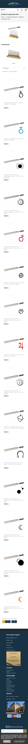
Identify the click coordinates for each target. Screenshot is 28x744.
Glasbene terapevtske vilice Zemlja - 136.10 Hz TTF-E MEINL (14, 139)
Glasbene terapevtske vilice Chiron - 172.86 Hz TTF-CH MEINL (14, 103)
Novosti (8, 671)
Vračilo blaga (9, 689)
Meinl (13, 63)
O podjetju (9, 681)
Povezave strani (10, 686)
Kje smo (8, 683)
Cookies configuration (19, 741)
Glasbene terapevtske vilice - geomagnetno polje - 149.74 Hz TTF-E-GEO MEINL (14, 176)
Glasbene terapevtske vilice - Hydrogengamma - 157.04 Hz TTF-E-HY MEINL (14, 212)
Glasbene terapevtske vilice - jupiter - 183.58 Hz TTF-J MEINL (14, 355)
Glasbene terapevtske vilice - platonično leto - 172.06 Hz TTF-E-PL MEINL (13, 248)
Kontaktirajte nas (10, 685)
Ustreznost (14, 68)
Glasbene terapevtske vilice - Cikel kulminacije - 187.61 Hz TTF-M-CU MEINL (14, 427)
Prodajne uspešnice (11, 673)
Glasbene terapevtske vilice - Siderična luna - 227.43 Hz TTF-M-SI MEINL (13, 536)
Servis (7, 679)
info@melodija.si (10, 650)
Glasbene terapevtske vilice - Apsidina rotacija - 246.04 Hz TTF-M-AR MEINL (14, 392)
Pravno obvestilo (10, 691)
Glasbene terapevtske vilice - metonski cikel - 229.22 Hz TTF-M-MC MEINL (14, 500)
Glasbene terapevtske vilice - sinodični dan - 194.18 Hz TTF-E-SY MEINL (13, 320)
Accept (6, 741)
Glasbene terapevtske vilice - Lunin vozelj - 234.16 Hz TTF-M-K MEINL (13, 463)
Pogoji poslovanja (11, 678)
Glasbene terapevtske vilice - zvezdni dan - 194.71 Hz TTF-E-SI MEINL (14, 283)
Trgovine (8, 688)
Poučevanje (9, 682)
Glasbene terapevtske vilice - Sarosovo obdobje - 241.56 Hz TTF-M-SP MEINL (14, 572)
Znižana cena (9, 670)
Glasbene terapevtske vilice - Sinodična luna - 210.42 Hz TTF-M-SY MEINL (13, 608)
